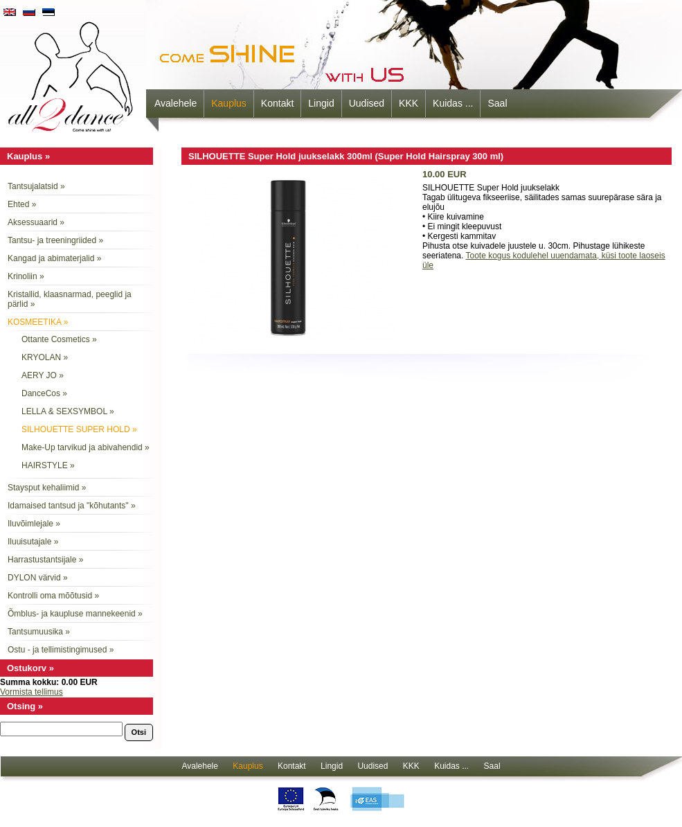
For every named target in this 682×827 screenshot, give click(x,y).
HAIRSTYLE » (48, 465)
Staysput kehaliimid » (47, 487)
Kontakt (277, 103)
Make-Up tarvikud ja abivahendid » (85, 447)
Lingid (321, 103)
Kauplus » (28, 156)
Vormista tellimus (31, 692)
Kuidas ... (453, 103)
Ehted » (22, 204)
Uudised (366, 103)
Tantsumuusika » (39, 632)
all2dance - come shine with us (72, 72)
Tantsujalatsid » (36, 186)
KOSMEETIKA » (38, 322)
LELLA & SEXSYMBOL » (67, 411)
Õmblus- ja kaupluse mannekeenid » (75, 614)
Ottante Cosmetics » (59, 339)
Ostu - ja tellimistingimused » (61, 650)
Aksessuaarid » (36, 222)
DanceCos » (44, 393)
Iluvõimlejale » (34, 523)
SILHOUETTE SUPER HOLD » (79, 429)
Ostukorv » (30, 668)
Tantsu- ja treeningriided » (55, 240)
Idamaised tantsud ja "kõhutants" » (72, 505)
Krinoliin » (26, 276)
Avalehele (175, 103)
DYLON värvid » (38, 578)
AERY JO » (42, 375)
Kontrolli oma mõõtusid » (53, 596)
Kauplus (228, 103)
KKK (408, 103)
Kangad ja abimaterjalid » (54, 258)
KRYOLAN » (44, 357)
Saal (497, 103)
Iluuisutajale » (33, 541)
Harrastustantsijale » (45, 559)
